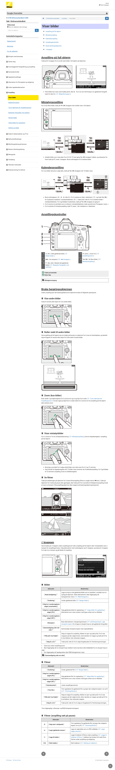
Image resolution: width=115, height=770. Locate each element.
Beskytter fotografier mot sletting (18, 113)
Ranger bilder (12, 118)
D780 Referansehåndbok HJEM (18, 18)
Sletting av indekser (89, 743)
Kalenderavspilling (51, 39)
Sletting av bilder (13, 128)
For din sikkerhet (12, 51)
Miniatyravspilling (51, 35)
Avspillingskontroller (52, 42)
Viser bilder (12, 97)
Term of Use (17, 760)
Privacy (10, 760)
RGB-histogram (82, 597)
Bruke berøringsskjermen (54, 46)
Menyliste (10, 46)
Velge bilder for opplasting (16, 123)
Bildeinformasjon (13, 102)
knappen (49, 49)
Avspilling (64, 18)
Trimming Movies (70, 691)
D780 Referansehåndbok (53, 18)
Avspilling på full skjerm (53, 31)
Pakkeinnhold (11, 41)
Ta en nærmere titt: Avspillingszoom (19, 108)
